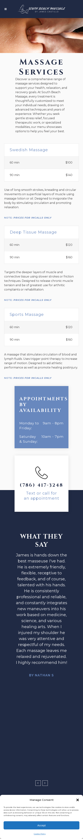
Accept (41, 825)
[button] (77, 800)
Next (45, 783)
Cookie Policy (40, 834)
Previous (38, 783)
